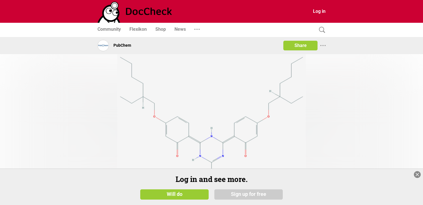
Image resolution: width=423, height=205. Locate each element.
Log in (319, 11)
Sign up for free (248, 194)
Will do (174, 194)
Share (300, 45)
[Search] (321, 30)
